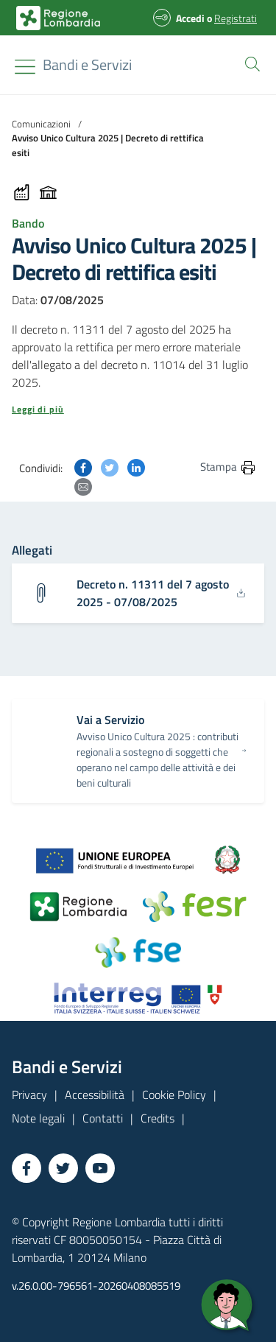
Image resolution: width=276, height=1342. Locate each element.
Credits (157, 1118)
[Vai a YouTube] (100, 1168)
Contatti (102, 1118)
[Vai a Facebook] (26, 1168)
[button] (249, 62)
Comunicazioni (41, 123)
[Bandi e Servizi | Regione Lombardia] (58, 18)
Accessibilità (94, 1094)
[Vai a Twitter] (63, 1168)
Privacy (29, 1094)
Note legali (38, 1118)
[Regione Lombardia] (87, 65)
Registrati (235, 18)
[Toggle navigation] (25, 67)
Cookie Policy (174, 1094)
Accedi (190, 18)
